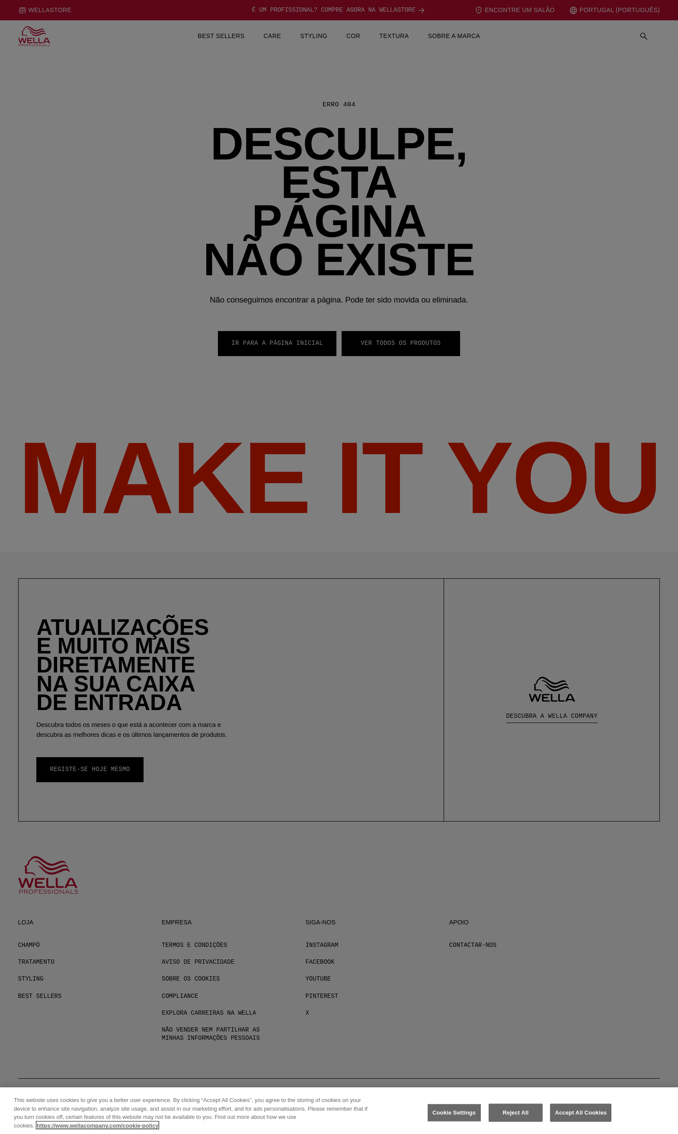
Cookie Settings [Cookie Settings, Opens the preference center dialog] (454, 1124)
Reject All (516, 1124)
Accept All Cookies (581, 1124)
